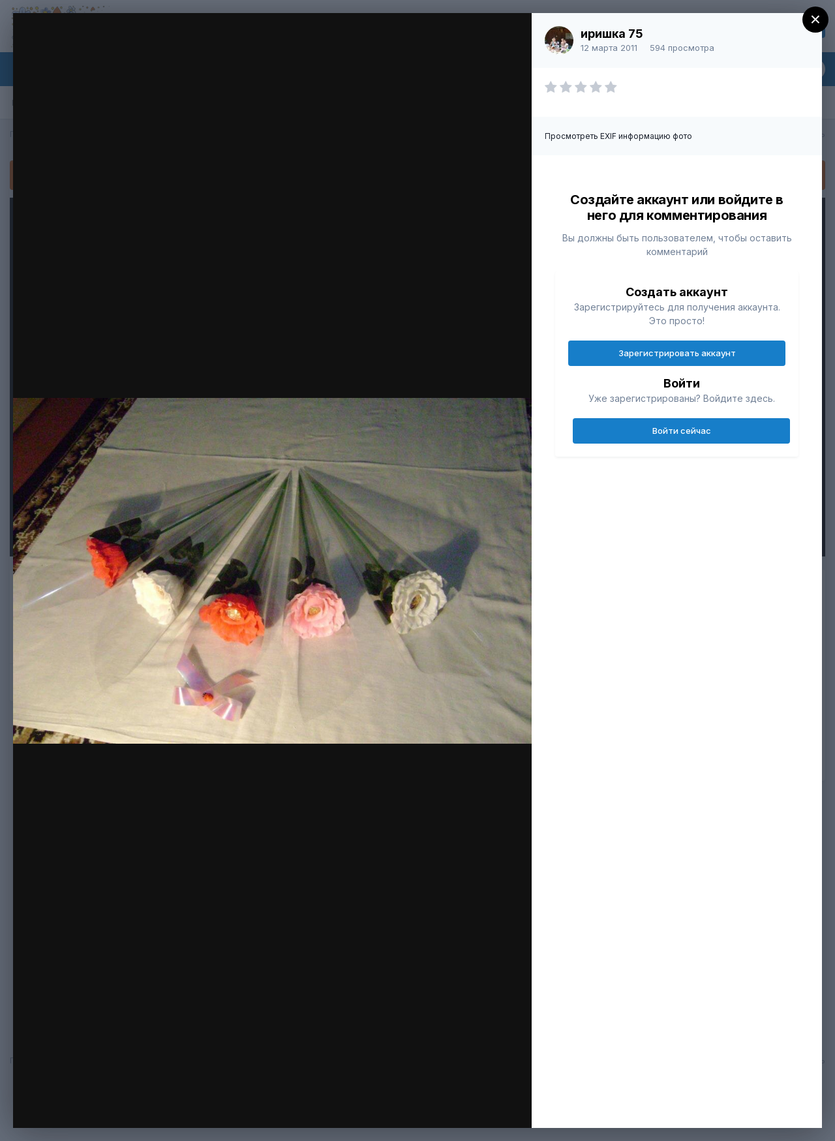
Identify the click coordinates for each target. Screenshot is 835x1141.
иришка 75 (612, 33)
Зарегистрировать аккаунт (677, 353)
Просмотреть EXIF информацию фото (618, 136)
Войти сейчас (681, 430)
